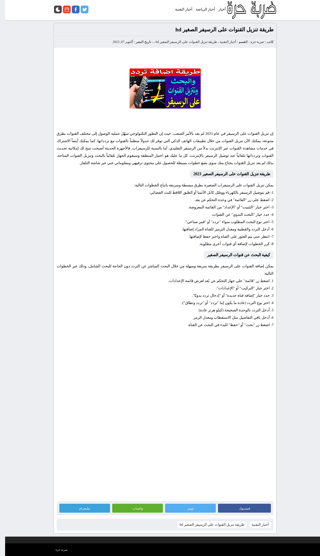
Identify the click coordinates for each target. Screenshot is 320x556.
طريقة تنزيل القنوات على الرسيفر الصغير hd (181, 42)
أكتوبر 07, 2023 (118, 42)
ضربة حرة (251, 42)
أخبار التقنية (223, 42)
